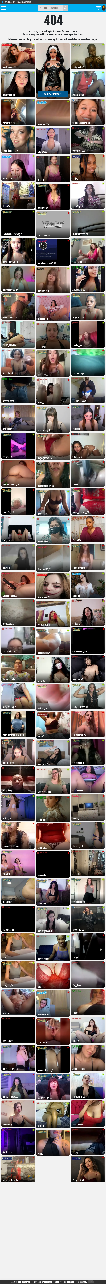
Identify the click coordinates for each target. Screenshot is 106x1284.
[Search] (65, 8)
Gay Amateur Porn (24, 2)
